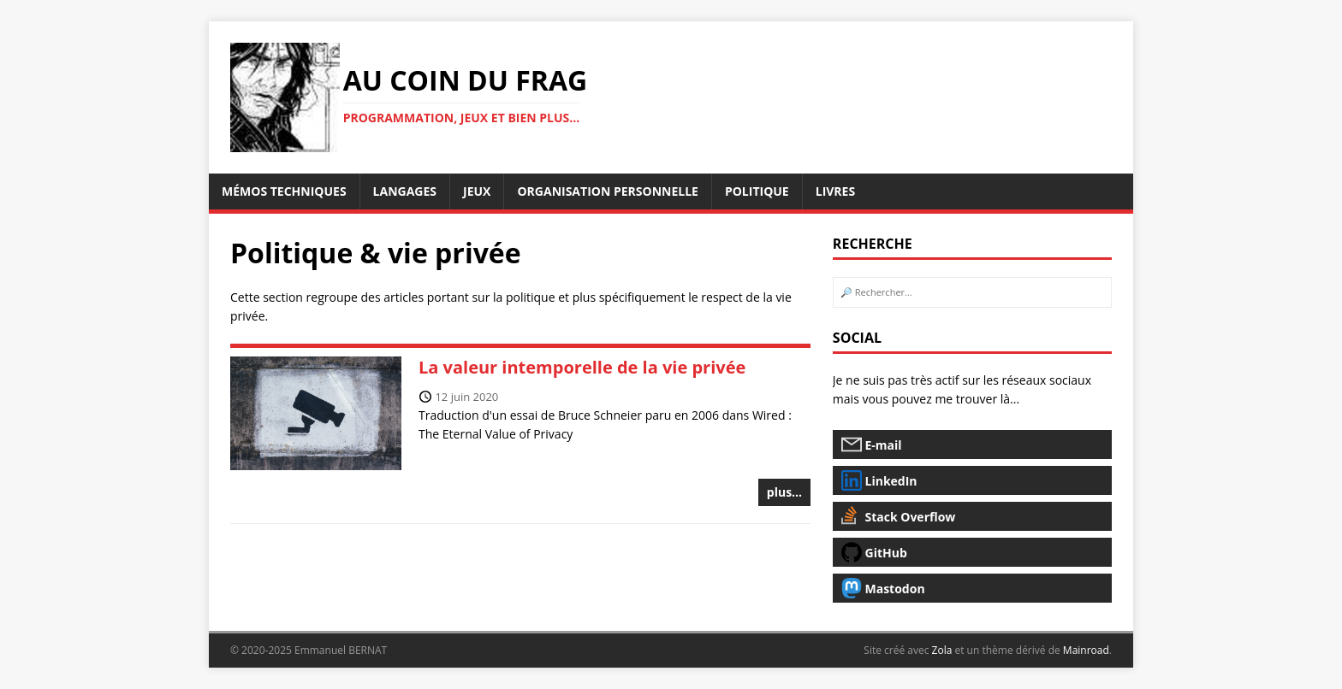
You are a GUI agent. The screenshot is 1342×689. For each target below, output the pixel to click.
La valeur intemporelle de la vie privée (582, 367)
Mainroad (1086, 650)
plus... (784, 492)
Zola (942, 650)
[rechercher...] (972, 292)
